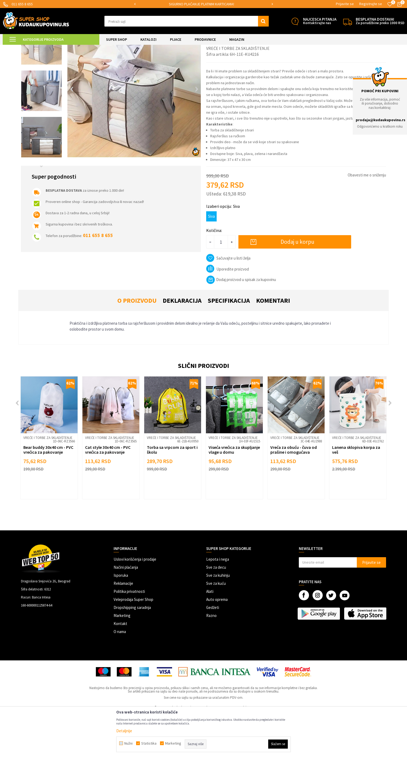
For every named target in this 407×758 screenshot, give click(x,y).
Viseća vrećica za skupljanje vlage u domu (234, 494)
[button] (186, 21)
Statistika (149, 743)
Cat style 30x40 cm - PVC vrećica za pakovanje (107, 494)
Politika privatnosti (129, 636)
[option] (203, 4)
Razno (211, 660)
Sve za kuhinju (218, 620)
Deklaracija (182, 345)
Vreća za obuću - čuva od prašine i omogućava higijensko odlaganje (293, 497)
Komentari (273, 345)
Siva (211, 261)
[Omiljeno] (389, 4)
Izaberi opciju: (223, 251)
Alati (209, 636)
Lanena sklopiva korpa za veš (356, 494)
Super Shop (40, 48)
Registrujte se (370, 3)
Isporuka (121, 620)
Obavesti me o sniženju (367, 219)
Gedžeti (212, 652)
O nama (120, 676)
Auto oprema (217, 644)
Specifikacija (229, 345)
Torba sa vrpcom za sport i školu (172, 494)
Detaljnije (124, 730)
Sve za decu (216, 612)
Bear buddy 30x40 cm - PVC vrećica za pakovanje (48, 494)
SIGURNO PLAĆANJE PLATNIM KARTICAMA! (203, 4)
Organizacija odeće (96, 48)
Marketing (122, 660)
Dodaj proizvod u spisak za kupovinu (241, 324)
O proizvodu (137, 345)
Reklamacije (123, 628)
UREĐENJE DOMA (65, 48)
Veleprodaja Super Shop (133, 644)
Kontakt (120, 668)
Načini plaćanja (126, 612)
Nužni (128, 743)
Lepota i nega (217, 604)
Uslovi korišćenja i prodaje (135, 604)
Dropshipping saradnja (132, 652)
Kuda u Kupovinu (15, 48)
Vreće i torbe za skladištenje (134, 48)
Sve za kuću (216, 628)
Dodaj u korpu (297, 286)
